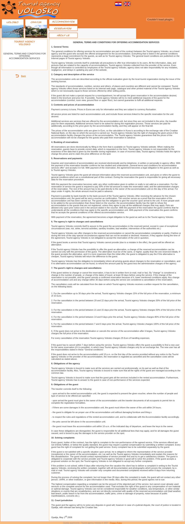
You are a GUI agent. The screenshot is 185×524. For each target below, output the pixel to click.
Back (23, 76)
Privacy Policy (116, 523)
